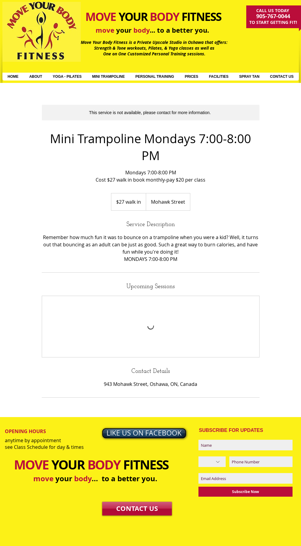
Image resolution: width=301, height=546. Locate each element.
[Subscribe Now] (245, 492)
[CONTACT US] (137, 508)
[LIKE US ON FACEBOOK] (144, 433)
